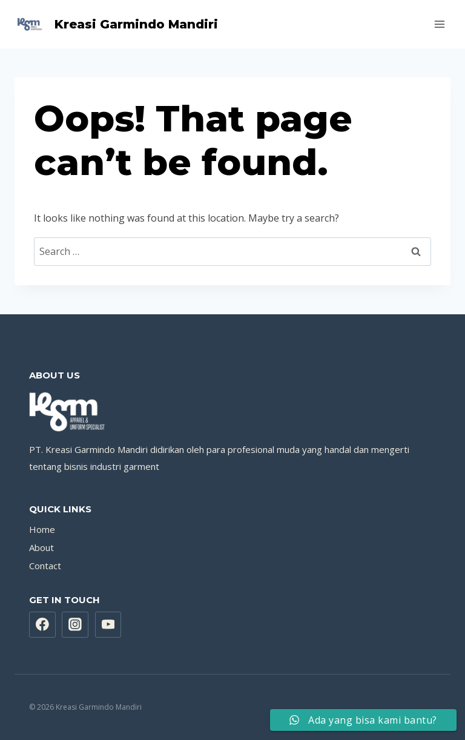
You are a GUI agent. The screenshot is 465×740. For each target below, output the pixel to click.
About (41, 547)
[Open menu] (439, 24)
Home (42, 529)
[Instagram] (75, 625)
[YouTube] (108, 625)
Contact (45, 566)
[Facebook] (42, 625)
